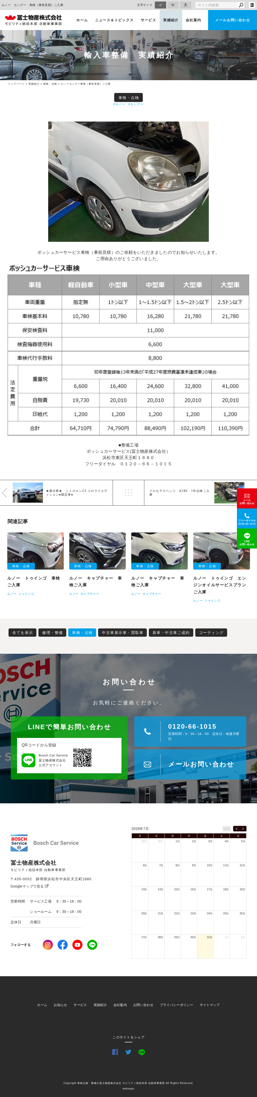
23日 (193, 913)
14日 (160, 889)
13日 (144, 889)
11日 (226, 865)
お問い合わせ (143, 1005)
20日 (144, 913)
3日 (210, 841)
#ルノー (119, 104)
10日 (209, 865)
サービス (148, 20)
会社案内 (193, 20)
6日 (145, 865)
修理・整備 (52, 632)
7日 (161, 865)
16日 (193, 889)
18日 (226, 889)
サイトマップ (210, 1005)
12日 (242, 865)
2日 (194, 841)
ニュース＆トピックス (114, 20)
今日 (226, 828)
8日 (178, 865)
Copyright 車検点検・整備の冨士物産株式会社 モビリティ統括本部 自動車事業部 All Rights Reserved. (128, 1083)
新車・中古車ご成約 (171, 632)
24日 (209, 913)
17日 (209, 889)
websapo (128, 1088)
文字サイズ (145, 5)
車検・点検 (128, 97)
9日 (194, 865)
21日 (160, 913)
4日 (227, 841)
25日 (226, 913)
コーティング (211, 632)
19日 (242, 889)
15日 (177, 889)
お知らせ (60, 1005)
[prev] (236, 828)
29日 (144, 841)
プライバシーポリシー (176, 1005)
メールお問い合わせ (232, 20)
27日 (144, 937)
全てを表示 (22, 632)
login (251, 5)
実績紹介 (171, 20)
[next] (243, 828)
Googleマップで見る (29, 886)
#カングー (136, 104)
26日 (242, 913)
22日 (177, 913)
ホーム (82, 20)
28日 (160, 937)
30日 (160, 841)
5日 (243, 841)
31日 (209, 937)
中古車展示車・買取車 (122, 632)
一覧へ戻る (128, 492)
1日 (178, 841)
